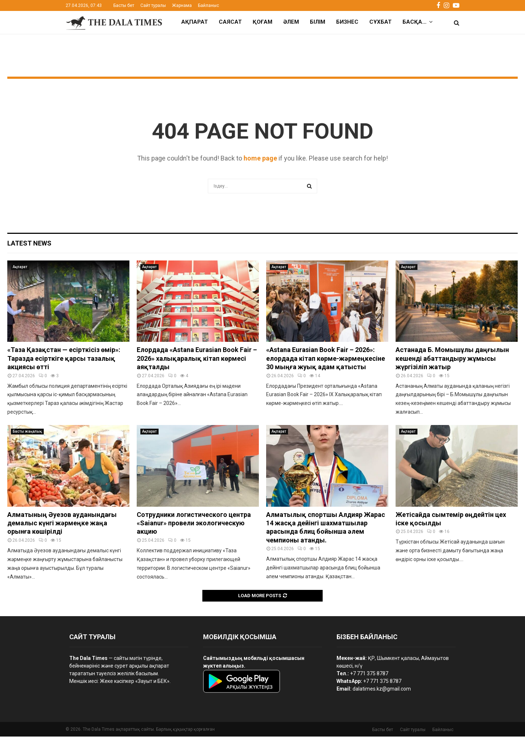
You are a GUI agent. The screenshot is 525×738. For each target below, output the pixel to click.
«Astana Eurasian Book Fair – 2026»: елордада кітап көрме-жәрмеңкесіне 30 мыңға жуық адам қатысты (325, 359)
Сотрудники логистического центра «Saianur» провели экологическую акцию (194, 524)
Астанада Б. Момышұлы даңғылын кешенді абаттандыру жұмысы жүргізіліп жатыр (452, 359)
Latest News (29, 244)
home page (260, 159)
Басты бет (123, 5)
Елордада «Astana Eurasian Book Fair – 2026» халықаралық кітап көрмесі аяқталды (197, 359)
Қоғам (262, 22)
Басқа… (414, 22)
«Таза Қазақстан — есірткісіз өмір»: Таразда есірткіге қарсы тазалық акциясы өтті (63, 359)
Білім (317, 22)
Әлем (291, 22)
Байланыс (208, 5)
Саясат (230, 22)
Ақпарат (194, 22)
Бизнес (347, 22)
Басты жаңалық (27, 433)
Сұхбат (380, 22)
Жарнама (182, 5)
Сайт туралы (153, 5)
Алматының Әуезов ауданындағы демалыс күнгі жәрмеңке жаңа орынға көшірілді (62, 524)
